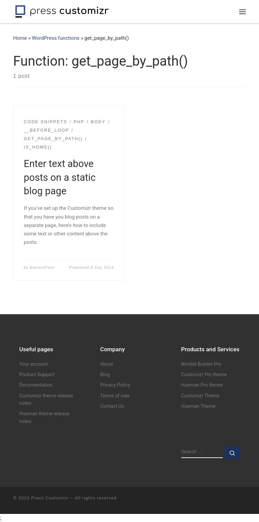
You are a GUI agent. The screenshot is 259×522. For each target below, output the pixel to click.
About (106, 364)
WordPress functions (56, 38)
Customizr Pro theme (204, 375)
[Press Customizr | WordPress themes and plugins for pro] (62, 10)
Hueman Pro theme (202, 385)
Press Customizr (49, 497)
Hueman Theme (198, 406)
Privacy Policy (115, 385)
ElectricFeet (42, 267)
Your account (33, 364)
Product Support (37, 375)
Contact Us (112, 406)
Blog (105, 375)
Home (20, 38)
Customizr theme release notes (46, 399)
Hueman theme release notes (44, 417)
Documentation (35, 385)
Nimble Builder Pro (201, 364)
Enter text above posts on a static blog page (60, 177)
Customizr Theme (200, 396)
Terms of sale (115, 396)
